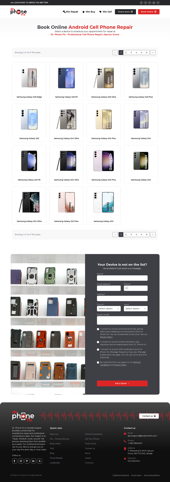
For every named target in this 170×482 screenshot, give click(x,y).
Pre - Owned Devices (59, 439)
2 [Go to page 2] (126, 52)
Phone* (127, 284)
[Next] (152, 52)
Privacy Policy (106, 337)
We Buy (88, 11)
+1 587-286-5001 (135, 443)
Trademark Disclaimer (121, 475)
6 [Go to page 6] (146, 52)
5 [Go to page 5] (141, 52)
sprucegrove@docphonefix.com (142, 436)
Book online (55, 444)
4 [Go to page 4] (136, 52)
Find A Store (90, 444)
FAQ (52, 448)
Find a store (125, 12)
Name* (100, 274)
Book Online (148, 12)
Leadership (55, 463)
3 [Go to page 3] (131, 52)
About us (54, 434)
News (87, 453)
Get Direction (134, 461)
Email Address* (103, 284)
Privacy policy (136, 475)
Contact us (149, 416)
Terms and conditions (152, 475)
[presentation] (116, 373)
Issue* (126, 304)
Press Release (56, 458)
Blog (52, 453)
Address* (101, 294)
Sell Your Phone (92, 439)
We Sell (105, 11)
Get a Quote (122, 383)
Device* (100, 304)
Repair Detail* (103, 315)
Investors (89, 463)
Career (88, 458)
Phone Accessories (93, 434)
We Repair (70, 11)
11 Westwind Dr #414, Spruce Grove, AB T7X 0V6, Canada (141, 452)
